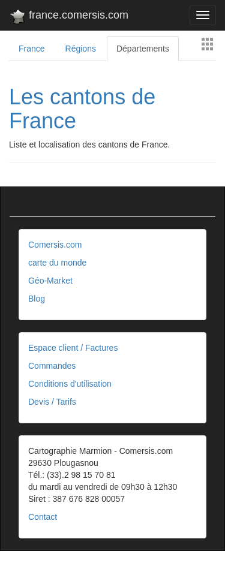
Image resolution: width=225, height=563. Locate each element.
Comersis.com (55, 244)
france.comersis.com (68, 17)
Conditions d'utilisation (70, 384)
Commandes (52, 366)
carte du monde (57, 262)
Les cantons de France (82, 109)
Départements (142, 48)
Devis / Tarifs (52, 402)
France (32, 48)
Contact (42, 517)
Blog (36, 298)
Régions (80, 48)
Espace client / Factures (73, 348)
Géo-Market (50, 280)
